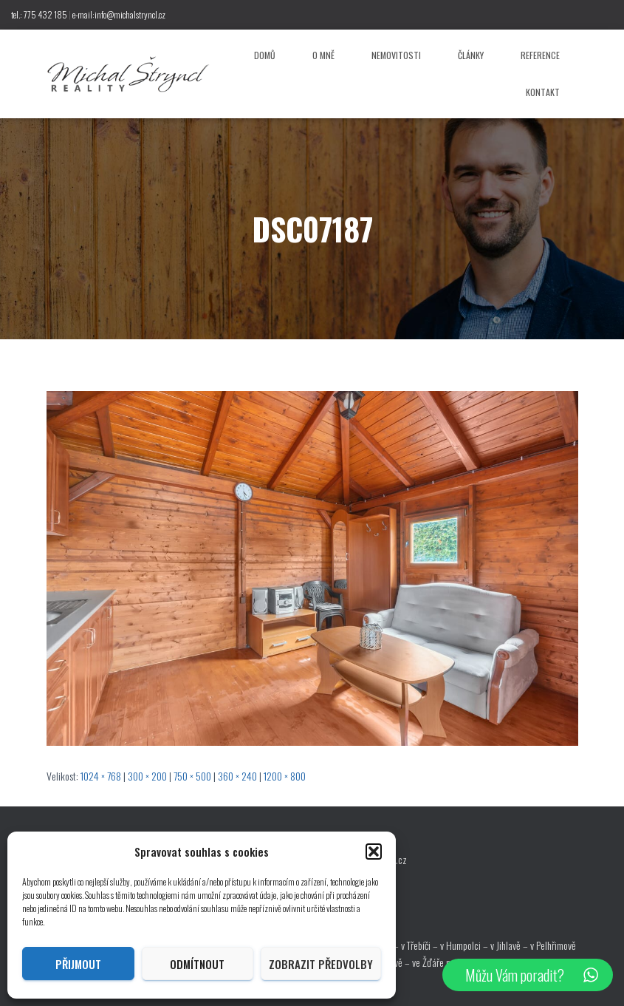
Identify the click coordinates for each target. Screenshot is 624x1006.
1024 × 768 (100, 776)
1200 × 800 (285, 776)
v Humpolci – (465, 945)
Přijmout (78, 964)
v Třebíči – (420, 945)
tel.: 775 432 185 (39, 14)
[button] (373, 851)
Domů (264, 55)
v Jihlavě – (510, 945)
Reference (540, 55)
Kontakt (543, 92)
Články (471, 55)
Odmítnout (197, 964)
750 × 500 (192, 776)
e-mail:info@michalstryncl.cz (118, 14)
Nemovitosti (396, 55)
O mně (323, 55)
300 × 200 (147, 776)
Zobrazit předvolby (321, 964)
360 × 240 (237, 776)
